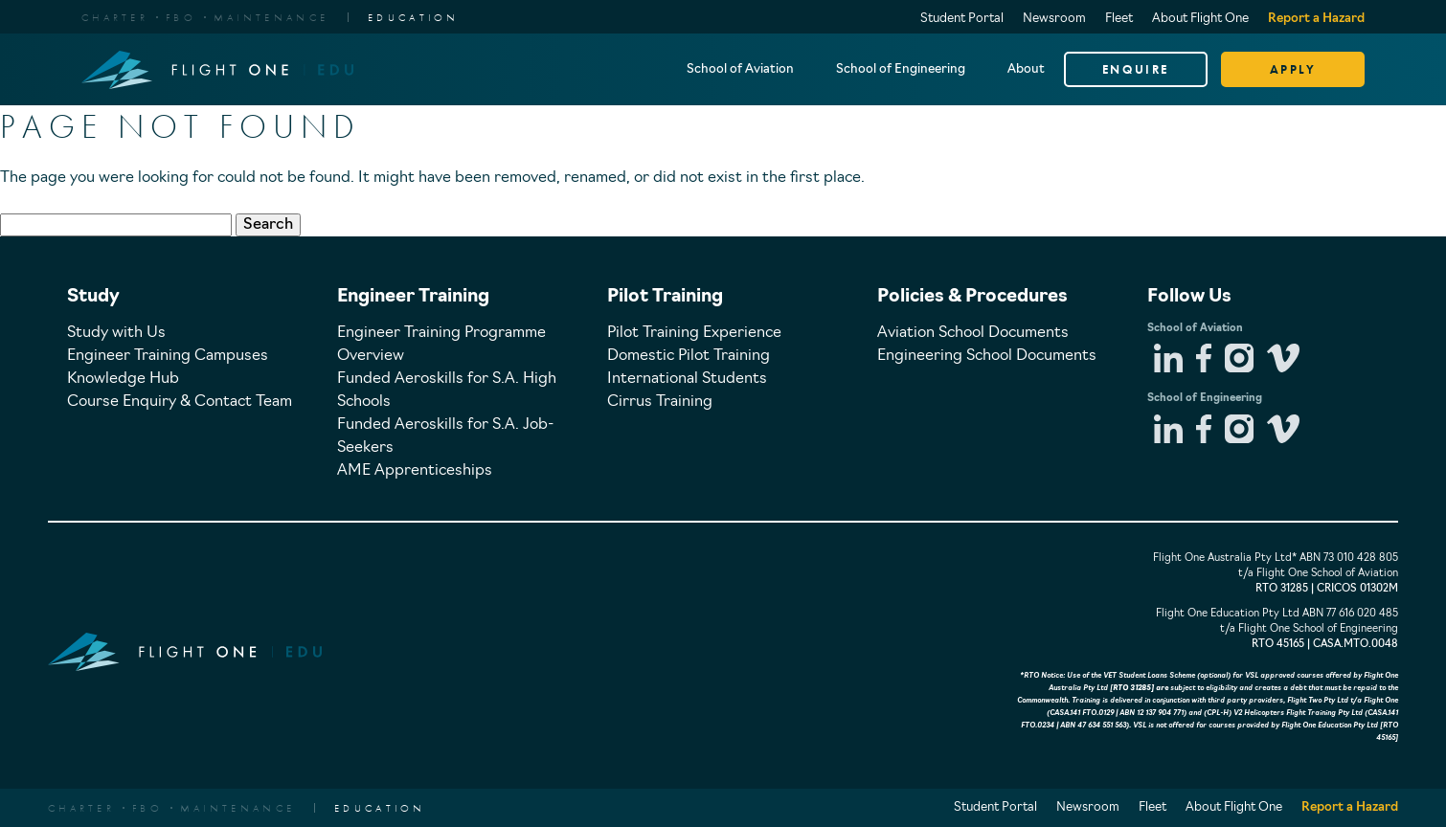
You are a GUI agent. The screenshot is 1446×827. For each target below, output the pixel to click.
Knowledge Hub (123, 379)
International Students (687, 379)
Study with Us (116, 333)
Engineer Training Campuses (167, 356)
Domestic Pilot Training (688, 356)
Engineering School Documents (986, 356)
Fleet (1119, 18)
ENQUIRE (1135, 69)
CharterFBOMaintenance (204, 17)
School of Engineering (900, 69)
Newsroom (1054, 18)
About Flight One (1200, 18)
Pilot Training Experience (694, 333)
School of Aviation (740, 69)
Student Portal (962, 18)
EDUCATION (414, 17)
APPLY (1293, 69)
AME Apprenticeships (414, 471)
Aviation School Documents (973, 333)
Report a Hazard (1316, 18)
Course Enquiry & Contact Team (179, 402)
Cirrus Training (659, 402)
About (1026, 69)
